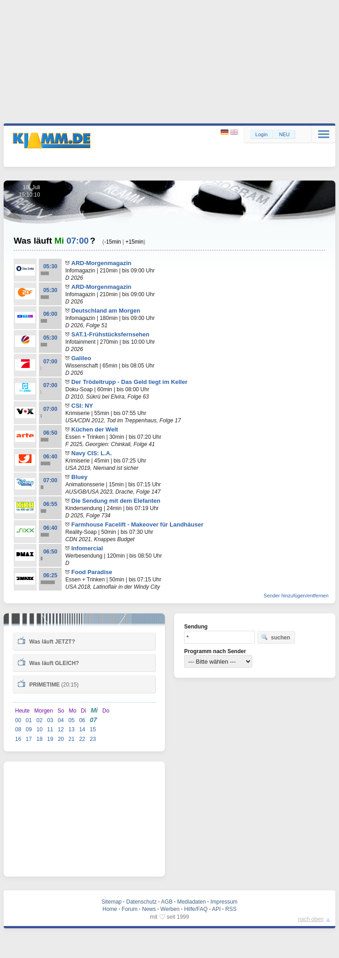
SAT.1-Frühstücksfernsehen (110, 334)
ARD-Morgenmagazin (101, 263)
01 (29, 720)
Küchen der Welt (94, 429)
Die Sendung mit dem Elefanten (115, 500)
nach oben (310, 919)
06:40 (50, 456)
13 (71, 729)
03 (50, 720)
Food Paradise (91, 572)
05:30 (50, 266)
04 (61, 720)
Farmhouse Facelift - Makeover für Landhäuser (137, 524)
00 (18, 720)
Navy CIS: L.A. (91, 453)
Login (261, 134)
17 (29, 739)
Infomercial (87, 548)
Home (109, 909)
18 (39, 739)
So (61, 711)
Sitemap (111, 902)
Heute (22, 711)
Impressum (223, 902)
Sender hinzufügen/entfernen (296, 595)
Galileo (81, 358)
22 (82, 739)
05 (71, 720)
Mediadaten (191, 902)
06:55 (50, 504)
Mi (94, 710)
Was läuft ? (46, 641)
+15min (134, 242)
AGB (166, 902)
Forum (130, 909)
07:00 (50, 361)
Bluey (79, 477)
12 (61, 729)
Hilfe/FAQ (195, 909)
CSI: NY (82, 405)
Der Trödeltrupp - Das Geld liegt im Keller (129, 381)
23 (93, 739)
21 (71, 739)
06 (82, 720)
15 (93, 729)
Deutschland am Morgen (105, 310)
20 (61, 739)
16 (18, 739)
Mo (72, 711)
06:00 (50, 314)
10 (39, 729)
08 (18, 729)
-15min (112, 242)
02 (39, 720)
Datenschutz (141, 902)
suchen (275, 637)
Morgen (43, 711)
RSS (231, 909)
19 (50, 739)
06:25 (50, 575)
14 (82, 729)
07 (93, 720)
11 (50, 729)
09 (29, 729)
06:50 (50, 433)
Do (105, 711)
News (149, 909)
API (216, 909)
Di (83, 711)
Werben (170, 909)
